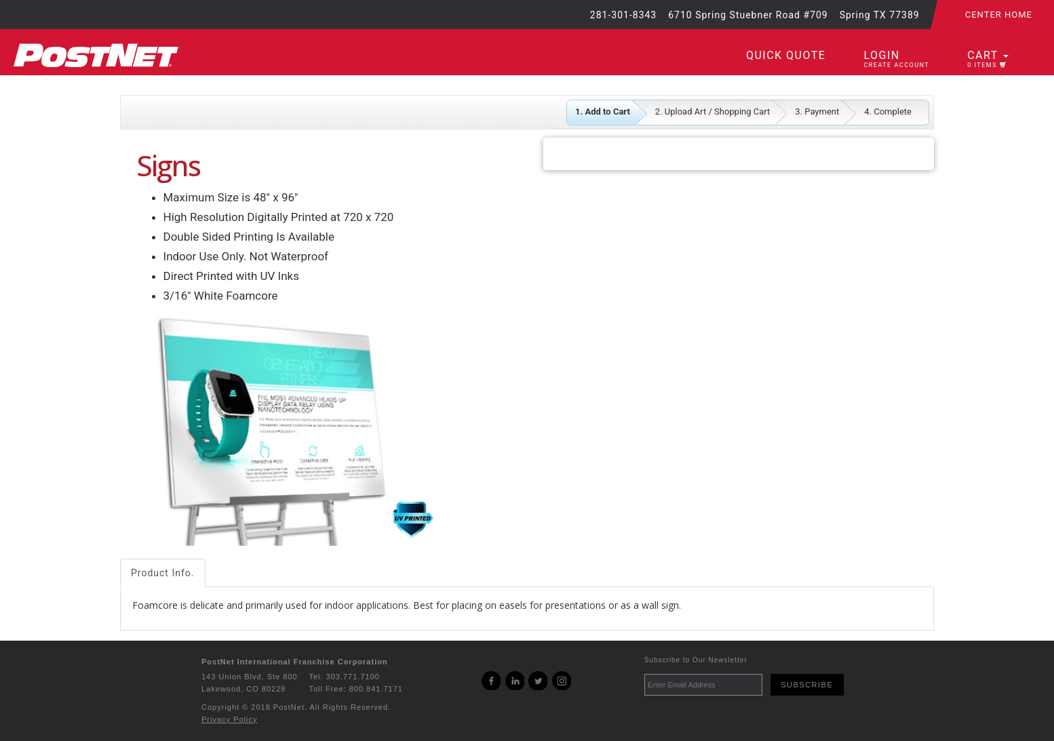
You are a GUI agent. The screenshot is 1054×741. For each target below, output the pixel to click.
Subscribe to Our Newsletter (695, 660)
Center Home (998, 14)
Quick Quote (785, 55)
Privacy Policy (229, 719)
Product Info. (163, 572)
